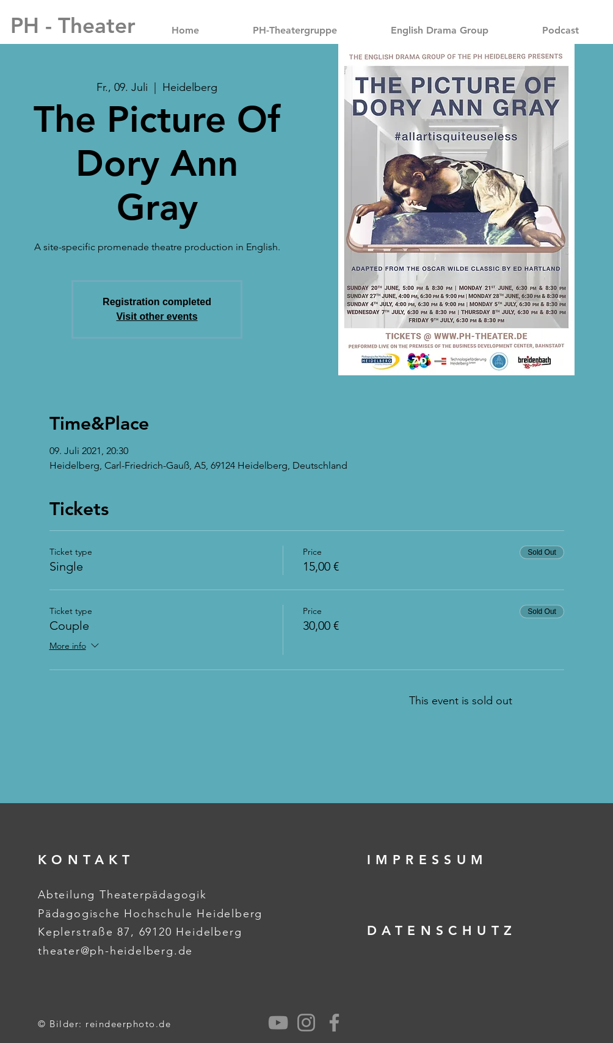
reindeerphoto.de (128, 1024)
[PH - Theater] (73, 25)
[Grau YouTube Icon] (278, 1022)
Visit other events (156, 316)
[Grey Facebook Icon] (334, 1022)
